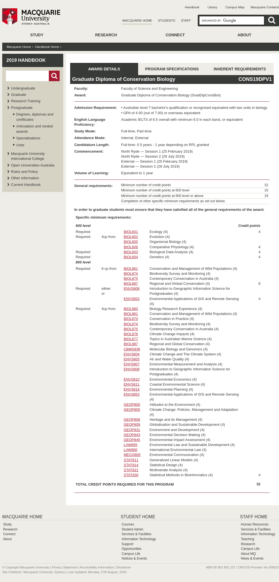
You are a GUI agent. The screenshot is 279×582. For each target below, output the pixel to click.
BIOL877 (131, 339)
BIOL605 (131, 242)
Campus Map (234, 7)
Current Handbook (25, 185)
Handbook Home (47, 46)
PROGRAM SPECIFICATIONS (172, 69)
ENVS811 (132, 384)
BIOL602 (131, 237)
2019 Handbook (26, 60)
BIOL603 (131, 252)
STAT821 (131, 470)
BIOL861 (131, 268)
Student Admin (132, 529)
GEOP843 (132, 435)
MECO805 (132, 455)
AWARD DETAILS (104, 69)
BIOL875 (131, 278)
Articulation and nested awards (34, 128)
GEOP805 (132, 409)
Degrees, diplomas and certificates (35, 116)
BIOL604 (131, 257)
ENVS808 (132, 288)
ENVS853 (132, 299)
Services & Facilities (136, 534)
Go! (54, 76)
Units (20, 145)
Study (36, 35)
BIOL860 (131, 309)
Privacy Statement (64, 567)
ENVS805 (132, 359)
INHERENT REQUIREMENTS (240, 69)
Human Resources (254, 524)
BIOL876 (131, 334)
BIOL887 (131, 283)
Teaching (247, 539)
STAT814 (131, 465)
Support (127, 544)
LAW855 (130, 445)
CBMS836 (132, 349)
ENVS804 (132, 354)
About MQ (248, 554)
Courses (127, 524)
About (244, 35)
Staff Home (253, 516)
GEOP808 (132, 419)
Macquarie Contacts (265, 7)
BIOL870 (131, 319)
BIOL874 (131, 273)
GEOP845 (132, 440)
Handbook (192, 7)
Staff (186, 20)
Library (212, 7)
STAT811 (131, 460)
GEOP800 (132, 404)
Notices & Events (134, 558)
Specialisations (28, 138)
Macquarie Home (137, 20)
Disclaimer (123, 567)
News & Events (252, 558)
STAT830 (131, 475)
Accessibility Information (97, 567)
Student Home (138, 516)
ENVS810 (132, 379)
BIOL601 (131, 232)
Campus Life (130, 554)
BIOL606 (131, 247)
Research (106, 35)
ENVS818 (132, 389)
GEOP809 (132, 424)
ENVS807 (132, 364)
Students (166, 20)
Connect (175, 35)
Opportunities (131, 549)
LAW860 (130, 450)
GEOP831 (132, 430)
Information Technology (138, 539)
